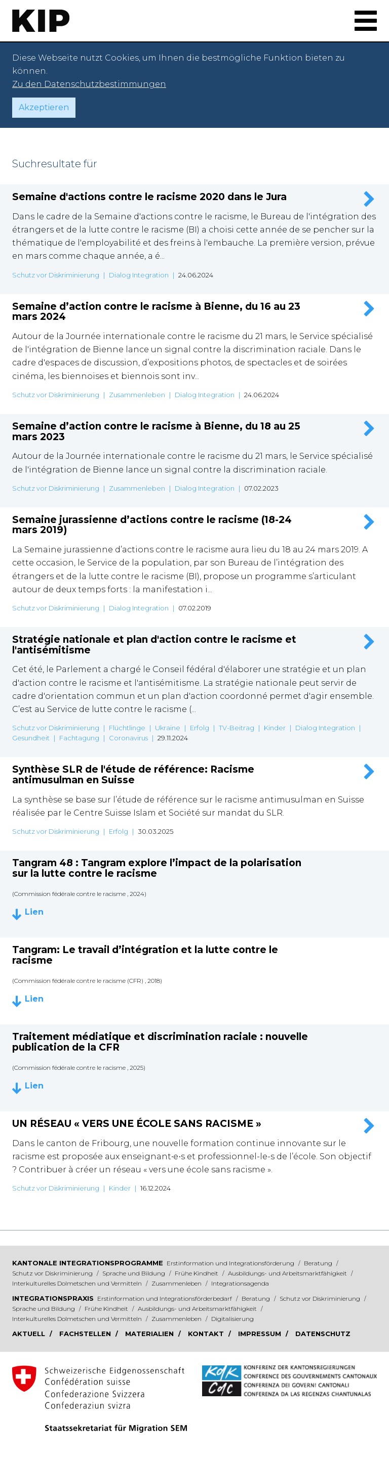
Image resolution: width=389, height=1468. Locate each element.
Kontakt (207, 1334)
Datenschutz (323, 1334)
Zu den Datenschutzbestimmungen (89, 84)
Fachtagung (79, 738)
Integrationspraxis (53, 1298)
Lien (34, 912)
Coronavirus (128, 738)
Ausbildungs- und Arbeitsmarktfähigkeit (288, 1273)
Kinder (275, 728)
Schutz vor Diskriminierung (55, 275)
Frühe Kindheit (197, 1273)
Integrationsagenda (240, 1283)
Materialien (150, 1334)
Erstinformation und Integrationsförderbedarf (165, 1298)
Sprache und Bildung (134, 1273)
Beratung (319, 1263)
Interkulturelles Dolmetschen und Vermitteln (77, 1283)
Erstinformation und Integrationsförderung (231, 1263)
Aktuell (29, 1334)
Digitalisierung (232, 1318)
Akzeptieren (44, 107)
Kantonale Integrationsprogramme (87, 1263)
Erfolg (199, 728)
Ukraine (167, 728)
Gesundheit (31, 738)
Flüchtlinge (127, 728)
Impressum (260, 1334)
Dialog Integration (139, 275)
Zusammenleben (137, 395)
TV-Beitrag (236, 728)
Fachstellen (86, 1334)
